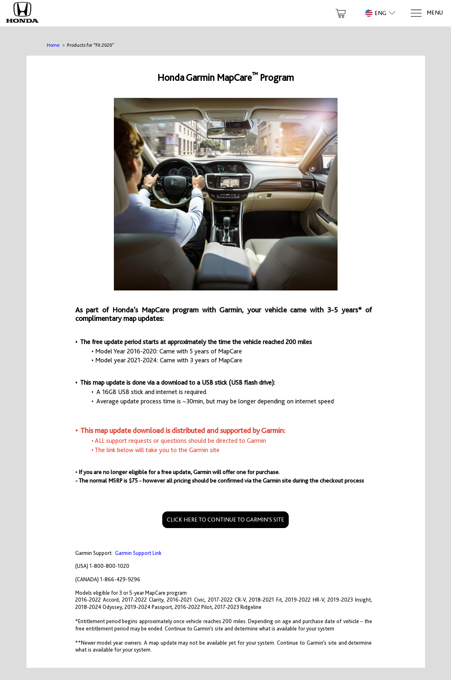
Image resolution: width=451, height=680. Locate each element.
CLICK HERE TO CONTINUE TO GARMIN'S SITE (225, 519)
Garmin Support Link (138, 553)
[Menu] (426, 13)
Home (53, 45)
